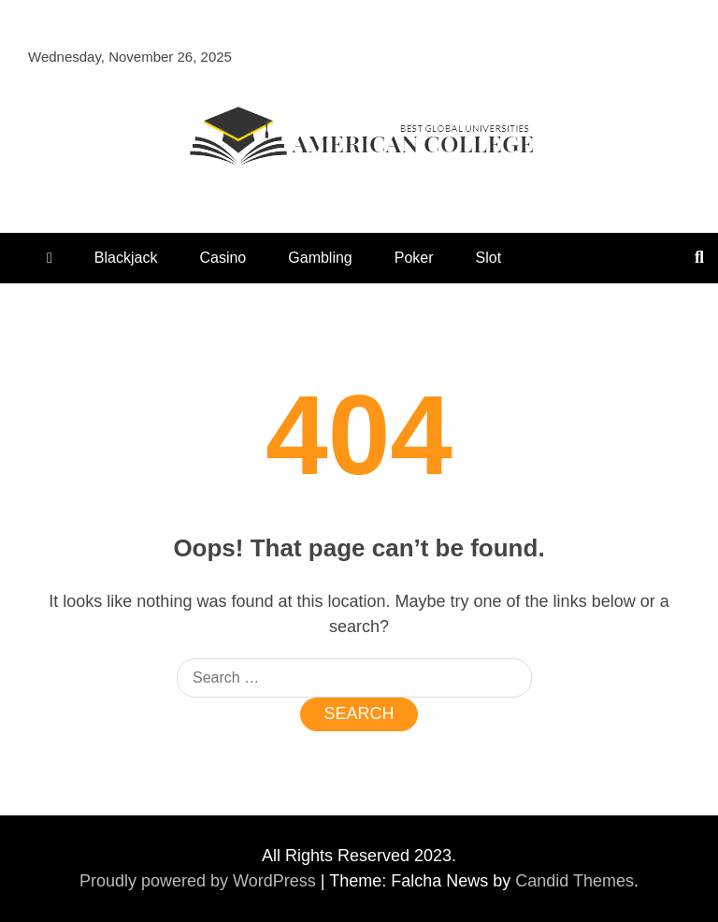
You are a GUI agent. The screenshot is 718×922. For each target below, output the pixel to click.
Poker (414, 258)
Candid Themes (574, 881)
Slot (489, 258)
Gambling (320, 258)
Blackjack (126, 258)
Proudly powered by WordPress (200, 881)
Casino (222, 258)
